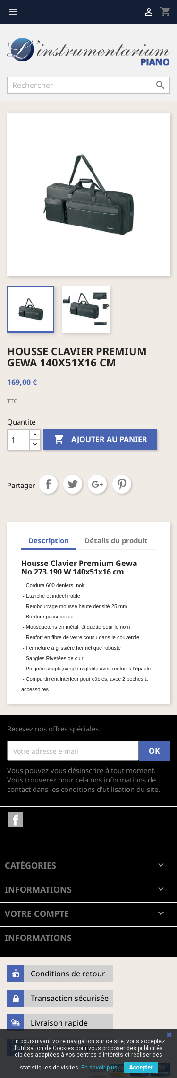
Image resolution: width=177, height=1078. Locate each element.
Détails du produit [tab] (116, 540)
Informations (38, 937)
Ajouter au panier (100, 440)
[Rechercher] (88, 85)
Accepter (140, 1067)
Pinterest (121, 484)
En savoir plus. (100, 1067)
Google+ (97, 484)
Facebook (15, 819)
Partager (48, 484)
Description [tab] (48, 540)
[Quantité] (18, 439)
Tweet (72, 484)
